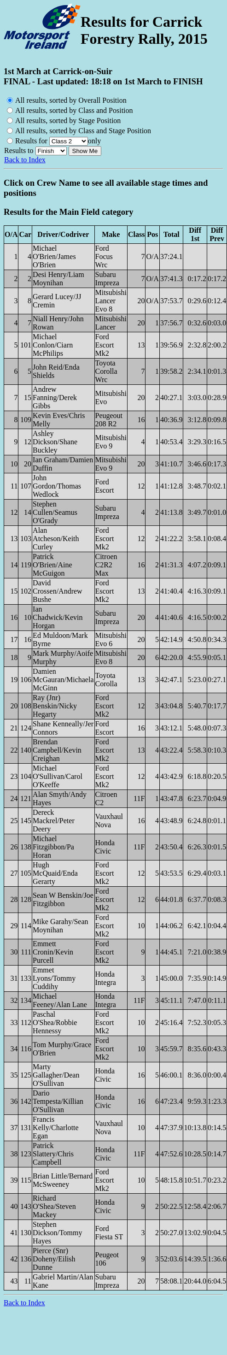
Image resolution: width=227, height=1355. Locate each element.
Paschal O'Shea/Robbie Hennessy (55, 1022)
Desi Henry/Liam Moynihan (58, 279)
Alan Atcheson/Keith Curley (56, 538)
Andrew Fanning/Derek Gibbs (55, 397)
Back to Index (25, 160)
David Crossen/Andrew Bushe (57, 591)
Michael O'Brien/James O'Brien (54, 256)
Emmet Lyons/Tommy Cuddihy (54, 978)
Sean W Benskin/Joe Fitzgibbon (63, 899)
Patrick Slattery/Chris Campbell (53, 1154)
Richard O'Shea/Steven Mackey (54, 1206)
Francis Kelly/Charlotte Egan (56, 1127)
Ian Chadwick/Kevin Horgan (57, 617)
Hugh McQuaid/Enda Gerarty (55, 873)
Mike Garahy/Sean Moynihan (60, 926)
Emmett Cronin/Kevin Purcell (53, 952)
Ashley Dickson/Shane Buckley (55, 442)
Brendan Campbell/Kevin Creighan (57, 750)
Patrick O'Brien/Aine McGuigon (52, 565)
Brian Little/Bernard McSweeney (63, 1180)
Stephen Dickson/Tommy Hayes (57, 1232)
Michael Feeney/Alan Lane (60, 1000)
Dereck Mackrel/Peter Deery (54, 820)
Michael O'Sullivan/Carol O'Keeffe (57, 776)
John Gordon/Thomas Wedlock (57, 486)
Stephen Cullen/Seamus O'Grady (55, 512)
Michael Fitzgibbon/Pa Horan (53, 847)
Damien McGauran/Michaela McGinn (63, 679)
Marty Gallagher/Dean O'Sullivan (56, 1075)
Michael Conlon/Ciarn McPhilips (53, 345)
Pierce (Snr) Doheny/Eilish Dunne (54, 1259)
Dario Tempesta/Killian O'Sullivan (58, 1101)
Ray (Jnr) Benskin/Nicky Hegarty (55, 706)
